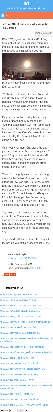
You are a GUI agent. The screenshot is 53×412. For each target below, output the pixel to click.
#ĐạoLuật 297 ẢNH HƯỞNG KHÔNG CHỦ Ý (20, 311)
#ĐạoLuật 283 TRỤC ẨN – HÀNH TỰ (16, 394)
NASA (7, 274)
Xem (21, 410)
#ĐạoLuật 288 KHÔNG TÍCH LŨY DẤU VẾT (19, 363)
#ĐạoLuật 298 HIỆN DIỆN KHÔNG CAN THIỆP (21, 306)
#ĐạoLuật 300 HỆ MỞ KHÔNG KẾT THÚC (19, 295)
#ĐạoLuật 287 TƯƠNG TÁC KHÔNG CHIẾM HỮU (22, 369)
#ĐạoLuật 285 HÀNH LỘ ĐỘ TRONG (17, 380)
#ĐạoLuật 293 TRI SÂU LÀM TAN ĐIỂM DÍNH (20, 333)
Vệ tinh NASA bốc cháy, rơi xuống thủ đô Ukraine (25, 26)
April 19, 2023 (35, 268)
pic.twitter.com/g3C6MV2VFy (22, 258)
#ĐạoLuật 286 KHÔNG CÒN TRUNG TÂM (19, 374)
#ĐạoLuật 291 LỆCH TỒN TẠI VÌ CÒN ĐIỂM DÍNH (22, 347)
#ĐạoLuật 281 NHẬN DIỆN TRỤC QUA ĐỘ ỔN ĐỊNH (24, 405)
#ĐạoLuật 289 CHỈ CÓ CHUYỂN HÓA (17, 358)
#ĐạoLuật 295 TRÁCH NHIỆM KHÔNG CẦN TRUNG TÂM (26, 322)
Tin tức (13, 274)
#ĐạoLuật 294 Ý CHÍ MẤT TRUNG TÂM (18, 327)
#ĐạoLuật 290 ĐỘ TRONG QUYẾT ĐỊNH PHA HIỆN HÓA (26, 352)
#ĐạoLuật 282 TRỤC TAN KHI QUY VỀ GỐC (20, 399)
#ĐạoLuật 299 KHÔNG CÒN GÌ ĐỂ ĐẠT (18, 300)
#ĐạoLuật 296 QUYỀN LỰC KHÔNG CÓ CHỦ (20, 316)
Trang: (11, 410)
